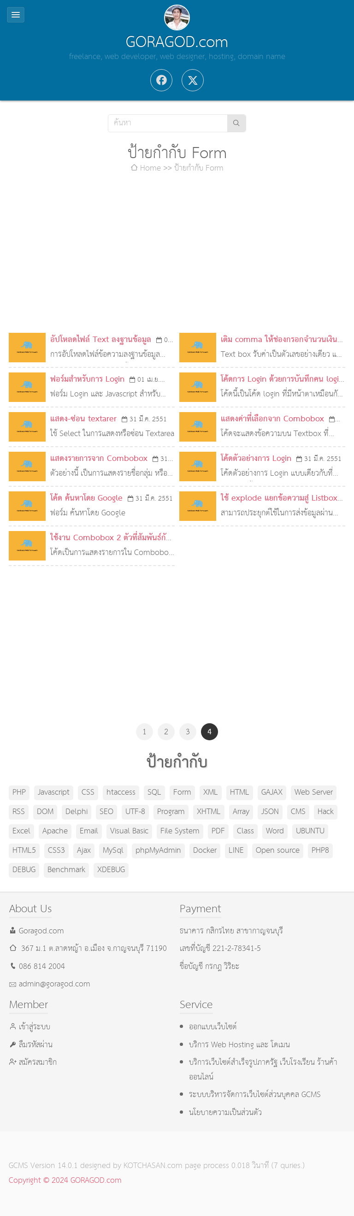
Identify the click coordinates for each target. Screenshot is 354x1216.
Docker (205, 851)
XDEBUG (111, 870)
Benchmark (66, 870)
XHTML (209, 812)
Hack (326, 812)
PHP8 (320, 851)
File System (180, 831)
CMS (298, 812)
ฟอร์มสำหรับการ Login (87, 379)
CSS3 (56, 851)
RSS (18, 812)
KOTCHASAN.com (153, 1166)
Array (241, 812)
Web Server (314, 792)
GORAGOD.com (177, 42)
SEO (106, 812)
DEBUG (23, 870)
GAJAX (272, 792)
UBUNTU (310, 831)
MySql (113, 851)
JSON (270, 812)
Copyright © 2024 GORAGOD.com (65, 1181)
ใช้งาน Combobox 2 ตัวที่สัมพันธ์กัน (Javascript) (110, 546)
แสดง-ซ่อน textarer (83, 419)
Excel (21, 831)
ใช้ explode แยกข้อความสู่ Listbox (279, 498)
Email (89, 831)
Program (171, 812)
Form (182, 792)
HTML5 (24, 851)
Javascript (54, 792)
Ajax (84, 851)
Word (275, 831)
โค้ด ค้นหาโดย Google (86, 498)
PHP (19, 792)
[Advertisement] (177, 254)
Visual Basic (129, 831)
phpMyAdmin (158, 851)
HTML (239, 792)
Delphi (76, 812)
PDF (218, 831)
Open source (278, 851)
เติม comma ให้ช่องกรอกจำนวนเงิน (279, 340)
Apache (55, 831)
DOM (45, 812)
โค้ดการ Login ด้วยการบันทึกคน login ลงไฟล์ (282, 387)
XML (210, 792)
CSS (88, 792)
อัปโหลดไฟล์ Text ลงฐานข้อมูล (100, 340)
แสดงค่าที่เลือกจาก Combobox (272, 419)
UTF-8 (135, 812)
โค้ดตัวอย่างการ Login (256, 458)
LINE (236, 851)
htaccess (121, 792)
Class (245, 831)
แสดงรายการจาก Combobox (99, 458)
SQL (154, 792)
